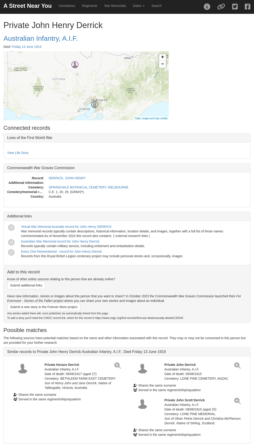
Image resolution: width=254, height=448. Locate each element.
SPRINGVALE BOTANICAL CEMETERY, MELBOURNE (88, 187)
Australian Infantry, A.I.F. (40, 38)
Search (156, 6)
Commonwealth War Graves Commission (41, 168)
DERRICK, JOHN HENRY (67, 178)
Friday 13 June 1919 (26, 47)
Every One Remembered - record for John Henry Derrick (61, 251)
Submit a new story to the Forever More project (43, 307)
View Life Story (18, 153)
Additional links (19, 216)
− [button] (162, 64)
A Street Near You (27, 6)
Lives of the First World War (30, 138)
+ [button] (162, 57)
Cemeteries (67, 6)
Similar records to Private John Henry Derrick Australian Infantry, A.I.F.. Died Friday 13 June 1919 (86, 352)
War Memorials (115, 6)
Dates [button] (138, 6)
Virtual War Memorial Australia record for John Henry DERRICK (66, 226)
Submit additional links (26, 285)
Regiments (89, 6)
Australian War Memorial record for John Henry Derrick (60, 241)
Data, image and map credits (151, 118)
